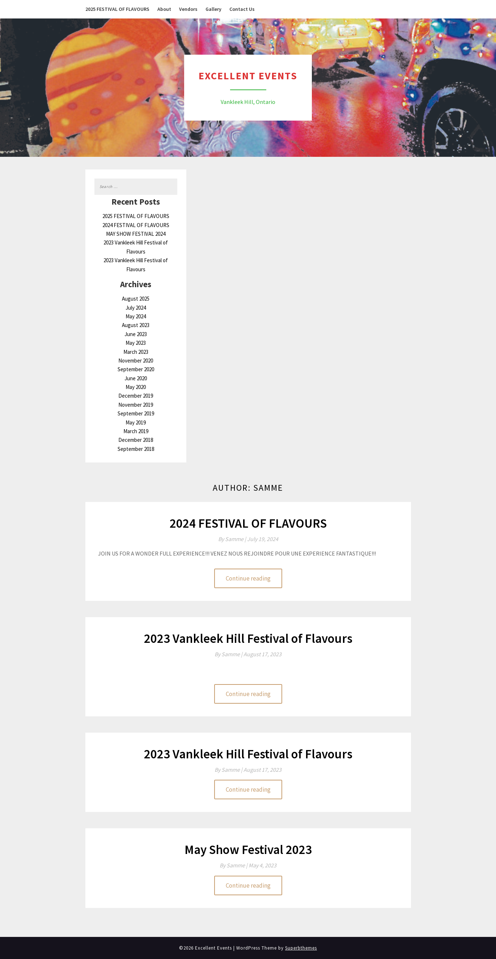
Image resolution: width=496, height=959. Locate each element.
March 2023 (135, 351)
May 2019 (136, 422)
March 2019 (135, 431)
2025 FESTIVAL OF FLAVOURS (117, 9)
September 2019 (136, 413)
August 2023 (135, 325)
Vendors (188, 9)
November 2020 (135, 360)
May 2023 (136, 342)
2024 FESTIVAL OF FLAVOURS (135, 225)
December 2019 (135, 395)
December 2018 (135, 439)
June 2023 (135, 334)
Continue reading (248, 578)
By (232, 539)
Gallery (213, 9)
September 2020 (136, 369)
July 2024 (136, 307)
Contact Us (242, 9)
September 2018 (136, 448)
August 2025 (135, 298)
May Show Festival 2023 (248, 850)
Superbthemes (301, 948)
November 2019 (135, 404)
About (164, 9)
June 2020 (135, 378)
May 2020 (136, 387)
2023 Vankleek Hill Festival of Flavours (248, 638)
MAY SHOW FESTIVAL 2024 (135, 233)
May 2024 (136, 316)
